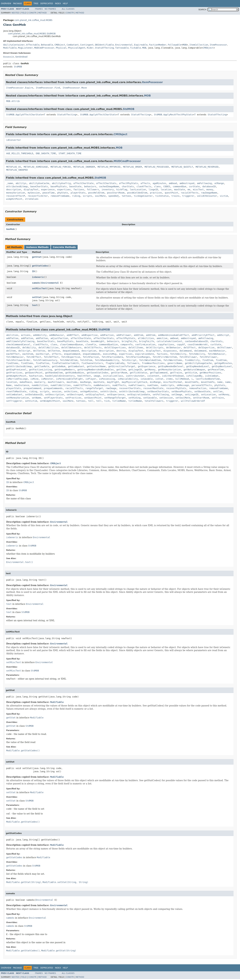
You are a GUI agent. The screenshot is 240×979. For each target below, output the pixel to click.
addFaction (107, 335)
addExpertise (89, 335)
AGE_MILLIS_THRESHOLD (19, 153)
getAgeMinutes (223, 363)
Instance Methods (37, 247)
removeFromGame (60, 196)
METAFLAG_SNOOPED (17, 170)
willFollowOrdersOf (193, 401)
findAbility (192, 360)
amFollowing (204, 183)
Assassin (8, 56)
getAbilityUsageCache (198, 363)
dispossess (170, 350)
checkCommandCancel (18, 344)
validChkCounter (207, 196)
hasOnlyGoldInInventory (60, 376)
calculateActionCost (169, 341)
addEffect (73, 335)
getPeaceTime (216, 369)
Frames (39, 9)
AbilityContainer (14, 44)
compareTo (126, 344)
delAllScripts (155, 347)
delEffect (190, 347)
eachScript (42, 354)
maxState (179, 189)
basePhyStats (59, 186)
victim (224, 196)
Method (42, 13)
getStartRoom (119, 372)
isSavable (147, 379)
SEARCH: (202, 9)
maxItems (72, 382)
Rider (90, 47)
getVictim (191, 372)
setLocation (208, 394)
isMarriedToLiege (17, 379)
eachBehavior (217, 350)
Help (65, 3)
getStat (36, 257)
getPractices (14, 372)
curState (194, 186)
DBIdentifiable (104, 44)
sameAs (36, 283)
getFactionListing (40, 369)
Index (58, 3)
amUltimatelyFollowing (20, 341)
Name (9, 385)
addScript (223, 335)
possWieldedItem (137, 192)
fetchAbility (178, 354)
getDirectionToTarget (121, 366)
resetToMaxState (16, 391)
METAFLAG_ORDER (132, 167)
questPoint (171, 192)
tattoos (126, 196)
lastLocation (138, 189)
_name (9, 183)
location (166, 189)
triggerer (188, 196)
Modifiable (10, 47)
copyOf (181, 344)
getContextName (96, 366)
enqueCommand (72, 354)
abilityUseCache (39, 183)
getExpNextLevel (222, 366)
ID (33, 271)
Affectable (33, 44)
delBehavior (173, 347)
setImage (176, 394)
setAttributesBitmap (132, 391)
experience (48, 189)
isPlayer (90, 379)
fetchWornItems (172, 360)
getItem (121, 369)
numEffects (119, 385)
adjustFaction (59, 338)
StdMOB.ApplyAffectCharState (24, 114)
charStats (128, 186)
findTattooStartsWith (65, 363)
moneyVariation (15, 192)
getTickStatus (138, 372)
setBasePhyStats (181, 391)
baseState (75, 186)
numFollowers (136, 385)
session (56, 391)
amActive (162, 338)
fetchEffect (33, 357)
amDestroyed (186, 183)
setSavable (150, 397)
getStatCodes (40, 265)
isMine (34, 379)
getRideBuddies (74, 372)
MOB (185, 44)
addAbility (40, 335)
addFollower (123, 335)
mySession (34, 192)
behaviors (90, 186)
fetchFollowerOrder (18, 360)
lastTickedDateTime (208, 379)
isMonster (47, 379)
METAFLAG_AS (13, 167)
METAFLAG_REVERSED (207, 167)
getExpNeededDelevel (171, 366)
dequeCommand (71, 350)
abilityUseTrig (61, 183)
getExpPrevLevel (16, 369)
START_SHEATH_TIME (70, 153)
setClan (217, 391)
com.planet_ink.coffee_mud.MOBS (33, 20)
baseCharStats (39, 186)
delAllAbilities (48, 347)
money (209, 189)
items (169, 379)
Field (23, 13)
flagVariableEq (115, 363)
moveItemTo (191, 382)
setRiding (134, 397)
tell (91, 401)
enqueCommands (91, 354)
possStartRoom (115, 192)
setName (36, 397)
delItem (11, 350)
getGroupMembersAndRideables (95, 369)
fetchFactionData (112, 357)
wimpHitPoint (14, 199)
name (219, 382)
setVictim (31, 401)
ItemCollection (198, 44)
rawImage (111, 388)
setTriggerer (14, 401)
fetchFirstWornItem (165, 357)
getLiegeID (135, 369)
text (34, 305)
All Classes (68, 9)
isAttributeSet (135, 376)
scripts (87, 196)
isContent (153, 376)
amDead (173, 183)
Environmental (124, 44)
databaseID (209, 186)
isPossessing (107, 379)
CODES (166, 186)
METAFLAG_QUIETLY (182, 167)
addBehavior (56, 335)
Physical (61, 47)
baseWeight (97, 341)
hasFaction (35, 376)
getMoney (150, 369)
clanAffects (144, 186)
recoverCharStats (130, 388)
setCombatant (14, 394)
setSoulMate (182, 397)
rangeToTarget (94, 388)
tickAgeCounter (143, 196)
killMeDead (182, 379)
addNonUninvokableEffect (173, 335)
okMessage (183, 385)
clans (157, 186)
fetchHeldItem (68, 360)
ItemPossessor (218, 44)
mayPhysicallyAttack (134, 382)
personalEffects (202, 385)
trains (175, 196)
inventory (108, 189)
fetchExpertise (70, 357)
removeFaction (197, 388)
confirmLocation (145, 344)
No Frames (50, 9)
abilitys (21, 183)
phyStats (62, 192)
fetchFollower (188, 357)
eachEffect (13, 354)
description (13, 189)
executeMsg (109, 354)
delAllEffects (93, 347)
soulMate (100, 196)
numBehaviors (102, 385)
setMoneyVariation (17, 397)
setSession (166, 397)
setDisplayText (94, 394)
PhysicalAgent (77, 47)
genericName (174, 363)
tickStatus (162, 196)
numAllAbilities (61, 385)
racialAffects (189, 192)
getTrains (176, 372)
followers (93, 189)
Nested (15, 13)
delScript (24, 350)
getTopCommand (158, 372)
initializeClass (113, 376)
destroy (121, 350)
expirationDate (144, 354)
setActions (70, 391)
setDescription (54, 394)
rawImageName (209, 192)
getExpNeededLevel (197, 366)
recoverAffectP (15, 196)
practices (156, 192)
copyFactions (166, 344)
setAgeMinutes (89, 391)
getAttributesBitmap (19, 366)
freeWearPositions (153, 363)
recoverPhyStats (176, 388)
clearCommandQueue (71, 344)
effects (56, 354)
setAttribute (108, 391)
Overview (6, 3)
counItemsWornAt (198, 344)
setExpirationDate (138, 394)
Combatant (73, 44)
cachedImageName (109, 186)
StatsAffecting (104, 47)
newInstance (21, 385)
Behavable (47, 44)
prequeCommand (32, 388)
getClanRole (41, 366)
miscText (198, 189)
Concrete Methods (64, 247)
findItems (12, 363)
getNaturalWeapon (194, 369)
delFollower (224, 347)
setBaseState (202, 391)
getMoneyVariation (169, 369)
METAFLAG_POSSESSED (157, 167)
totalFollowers (154, 401)
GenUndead (21, 56)
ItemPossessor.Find (48, 87)
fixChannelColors (92, 363)
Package (17, 3)
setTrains (218, 397)
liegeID (153, 189)
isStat (159, 379)
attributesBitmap (17, 186)
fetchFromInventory (45, 360)
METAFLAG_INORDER (84, 167)
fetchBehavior (216, 354)
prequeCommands (53, 388)
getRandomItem (54, 372)
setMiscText (39, 288)
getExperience (146, 366)
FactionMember (158, 44)
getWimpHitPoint (16, 376)
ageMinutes (159, 183)
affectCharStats (106, 183)
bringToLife (129, 341)
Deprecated (46, 3)
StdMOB (18, 66)
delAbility (29, 347)
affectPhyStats (128, 183)
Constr (32, 13)
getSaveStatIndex (97, 372)
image (97, 376)
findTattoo (42, 363)
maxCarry (39, 382)
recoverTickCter (38, 196)
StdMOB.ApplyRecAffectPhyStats (173, 114)
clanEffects (40, 344)
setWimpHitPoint (50, 401)
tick (107, 401)
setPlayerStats (53, 397)
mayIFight (113, 382)
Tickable (135, 47)
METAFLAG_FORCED (61, 167)
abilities (12, 335)
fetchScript (129, 360)
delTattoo (39, 350)
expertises (64, 189)
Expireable (140, 44)
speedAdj (113, 196)
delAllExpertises (115, 347)
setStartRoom (201, 397)
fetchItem (86, 360)
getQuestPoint (34, 372)
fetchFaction (91, 357)
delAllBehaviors (71, 347)
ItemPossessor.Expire (19, 87)
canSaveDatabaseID (196, 341)
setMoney (223, 394)
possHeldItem (96, 192)
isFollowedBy (194, 376)
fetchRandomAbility (107, 360)
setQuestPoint (93, 397)
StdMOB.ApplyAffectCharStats (98, 114)
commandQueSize (108, 344)
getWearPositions (210, 372)
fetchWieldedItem (150, 360)
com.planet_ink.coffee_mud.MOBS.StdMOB (32, 33)
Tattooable (122, 47)
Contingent (87, 44)
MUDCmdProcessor (44, 47)
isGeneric (38, 277)
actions (25, 335)
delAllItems (135, 347)
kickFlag (121, 189)
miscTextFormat (172, 382)
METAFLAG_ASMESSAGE (36, 167)
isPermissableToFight (69, 379)
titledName (119, 401)
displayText (31, 189)
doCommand (185, 350)
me (189, 189)
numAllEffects (82, 385)
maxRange (85, 382)
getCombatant (76, 366)
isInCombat (211, 376)
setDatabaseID (34, 394)
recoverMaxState (153, 388)
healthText (84, 376)
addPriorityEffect (203, 335)
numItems (152, 385)
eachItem (27, 354)
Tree (35, 3)
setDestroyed (75, 394)
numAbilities (40, 385)
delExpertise (206, 347)
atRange (219, 183)
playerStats (78, 192)
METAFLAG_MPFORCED (109, 167)
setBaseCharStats (158, 391)
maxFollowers (56, 382)
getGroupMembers (65, 369)
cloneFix (90, 344)
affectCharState (83, 183)
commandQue (179, 186)
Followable (174, 44)
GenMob (10, 229)
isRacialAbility (128, 379)
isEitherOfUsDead (173, 376)
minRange (155, 382)
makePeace (26, 382)
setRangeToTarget (115, 397)
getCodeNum (58, 366)
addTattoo (12, 338)
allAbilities (146, 338)
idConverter (13, 140)
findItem (207, 360)
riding (76, 196)
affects (145, 183)
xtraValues (31, 199)
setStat (36, 297)
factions (78, 189)
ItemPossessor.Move (75, 87)
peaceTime (49, 192)
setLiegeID (191, 394)
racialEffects (74, 388)
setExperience (115, 394)
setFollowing (161, 394)
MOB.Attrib (13, 101)
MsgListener (25, 47)
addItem (138, 335)
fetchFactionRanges (138, 357)
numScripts (167, 385)
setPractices (73, 397)
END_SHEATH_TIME (46, 153)
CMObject (60, 44)
